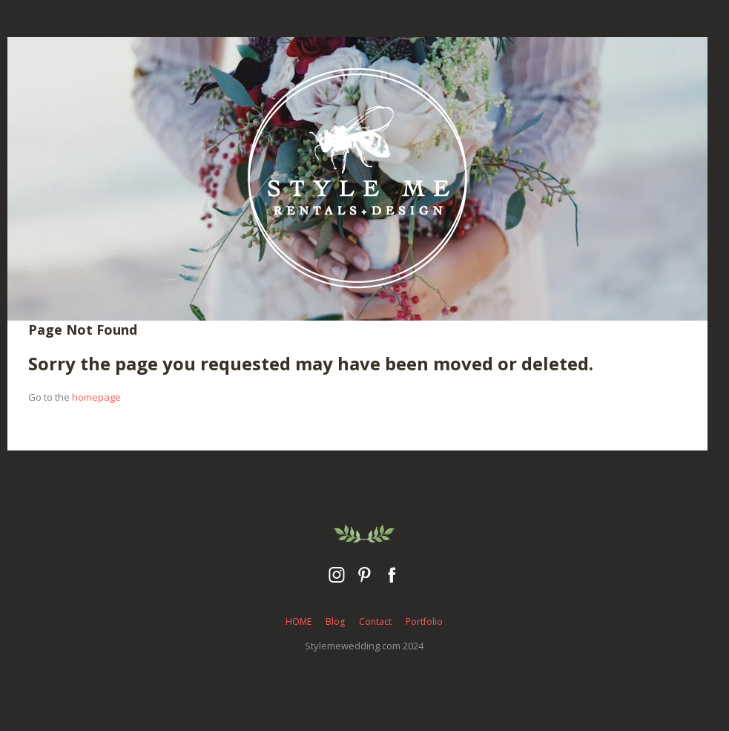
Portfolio (424, 621)
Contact (375, 621)
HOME (298, 621)
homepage (96, 397)
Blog (335, 621)
